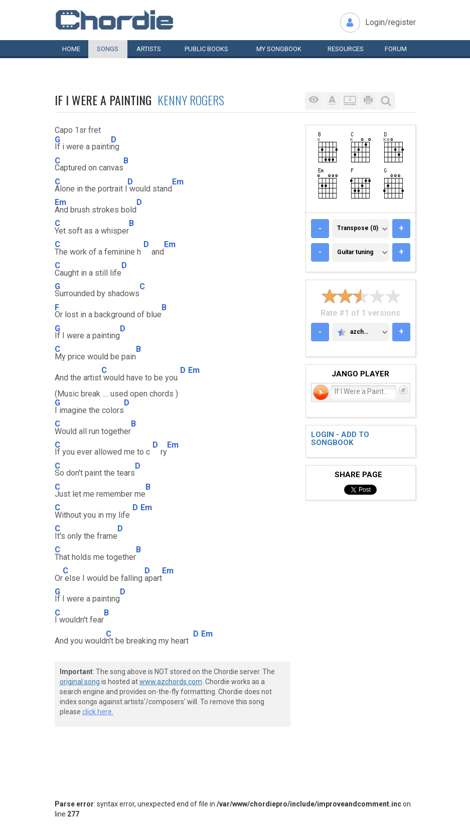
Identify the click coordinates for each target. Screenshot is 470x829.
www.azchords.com (170, 682)
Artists (148, 49)
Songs (107, 49)
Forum (396, 49)
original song (80, 682)
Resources (346, 49)
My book (278, 49)
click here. (97, 712)
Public (206, 49)
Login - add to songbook (340, 439)
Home (71, 49)
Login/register (390, 22)
